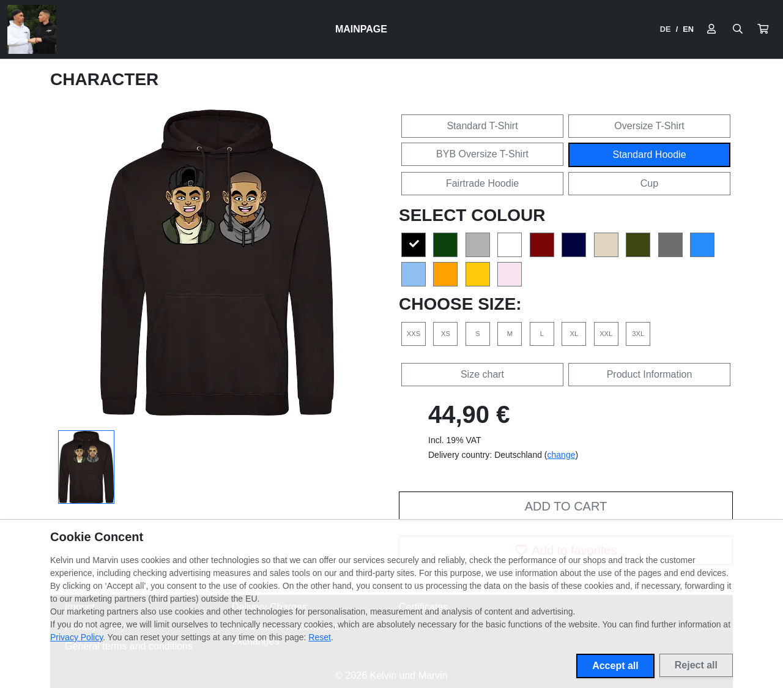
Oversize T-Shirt (649, 126)
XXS (413, 333)
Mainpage (361, 29)
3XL (638, 333)
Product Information (649, 374)
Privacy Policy (76, 637)
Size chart (482, 374)
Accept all (615, 665)
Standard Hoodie (649, 154)
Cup (649, 183)
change (561, 455)
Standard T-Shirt (482, 126)
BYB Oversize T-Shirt (482, 154)
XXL (605, 333)
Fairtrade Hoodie (482, 183)
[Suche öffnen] (737, 29)
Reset (319, 637)
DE (665, 29)
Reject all (696, 665)
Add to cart (566, 506)
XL (574, 333)
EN (688, 29)
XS (445, 333)
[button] (763, 29)
